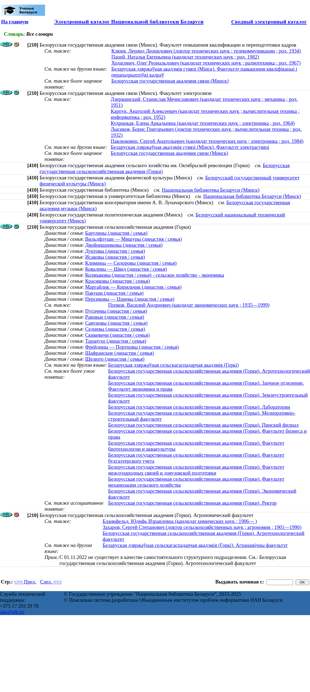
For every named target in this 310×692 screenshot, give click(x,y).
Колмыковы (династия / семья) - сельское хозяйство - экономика (154, 275)
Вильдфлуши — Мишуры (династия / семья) (133, 239)
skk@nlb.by (12, 612)
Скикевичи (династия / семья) (117, 335)
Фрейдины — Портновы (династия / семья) (132, 347)
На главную (14, 22)
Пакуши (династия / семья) (114, 293)
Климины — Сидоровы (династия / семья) (131, 263)
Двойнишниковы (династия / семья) (124, 245)
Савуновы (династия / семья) (116, 323)
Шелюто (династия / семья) (114, 359)
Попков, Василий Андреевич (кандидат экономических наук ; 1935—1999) (188, 305)
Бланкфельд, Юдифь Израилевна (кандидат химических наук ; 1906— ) (180, 521)
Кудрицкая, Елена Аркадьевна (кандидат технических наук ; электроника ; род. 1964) (203, 123)
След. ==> (51, 582)
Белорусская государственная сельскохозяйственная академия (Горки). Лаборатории (199, 407)
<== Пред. (25, 582)
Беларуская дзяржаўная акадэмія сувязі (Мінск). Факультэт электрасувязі (190, 147)
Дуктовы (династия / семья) (115, 251)
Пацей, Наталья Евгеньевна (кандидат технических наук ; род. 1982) (185, 57)
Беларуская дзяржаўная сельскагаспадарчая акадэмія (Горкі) (173, 365)
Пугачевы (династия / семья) (116, 311)
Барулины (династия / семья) (116, 233)
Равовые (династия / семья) (114, 317)
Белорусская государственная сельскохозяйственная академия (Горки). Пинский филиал (203, 425)
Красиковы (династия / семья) (117, 281)
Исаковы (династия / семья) (115, 257)
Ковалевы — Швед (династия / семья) (126, 269)
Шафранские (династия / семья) (119, 353)
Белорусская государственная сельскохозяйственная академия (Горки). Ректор (192, 503)
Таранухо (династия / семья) (115, 341)
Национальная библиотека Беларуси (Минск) (211, 190)
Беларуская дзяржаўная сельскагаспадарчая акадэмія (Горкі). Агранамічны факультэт (195, 545)
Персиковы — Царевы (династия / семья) (129, 299)
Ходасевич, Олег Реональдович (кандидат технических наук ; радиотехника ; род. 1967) (206, 63)
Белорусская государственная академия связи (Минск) (170, 81)
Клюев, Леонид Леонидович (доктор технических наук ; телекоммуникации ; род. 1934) (206, 51)
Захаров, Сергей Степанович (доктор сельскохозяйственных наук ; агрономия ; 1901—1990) (202, 527)
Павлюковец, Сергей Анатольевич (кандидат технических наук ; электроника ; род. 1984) (207, 141)
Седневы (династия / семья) (115, 329)
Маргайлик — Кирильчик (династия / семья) (133, 287)
